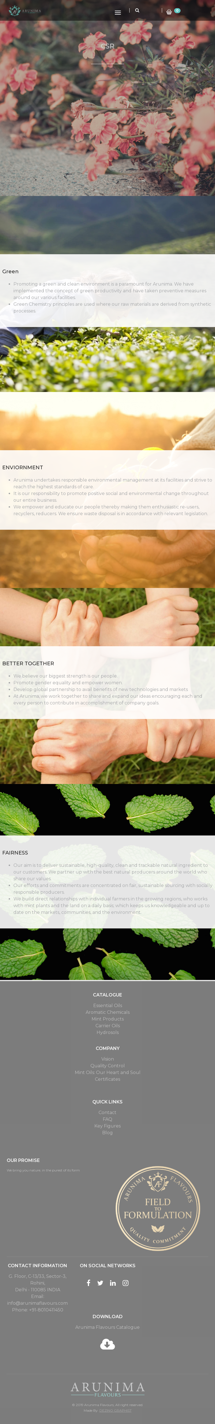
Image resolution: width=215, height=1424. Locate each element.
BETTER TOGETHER (28, 663)
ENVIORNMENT (22, 467)
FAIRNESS (15, 853)
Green (10, 272)
